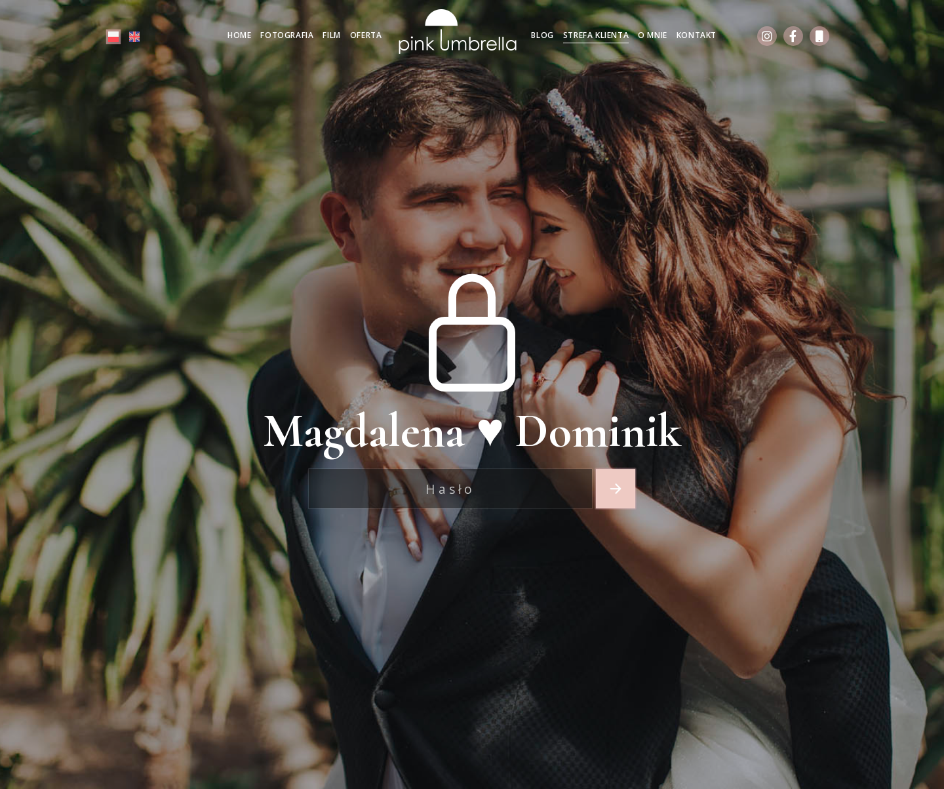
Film (331, 35)
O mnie (652, 35)
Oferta (366, 35)
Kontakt (697, 35)
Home (239, 35)
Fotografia (286, 35)
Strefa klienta (596, 35)
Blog (542, 35)
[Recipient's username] (450, 488)
